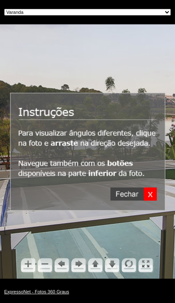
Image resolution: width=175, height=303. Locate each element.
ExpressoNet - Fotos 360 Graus (36, 291)
